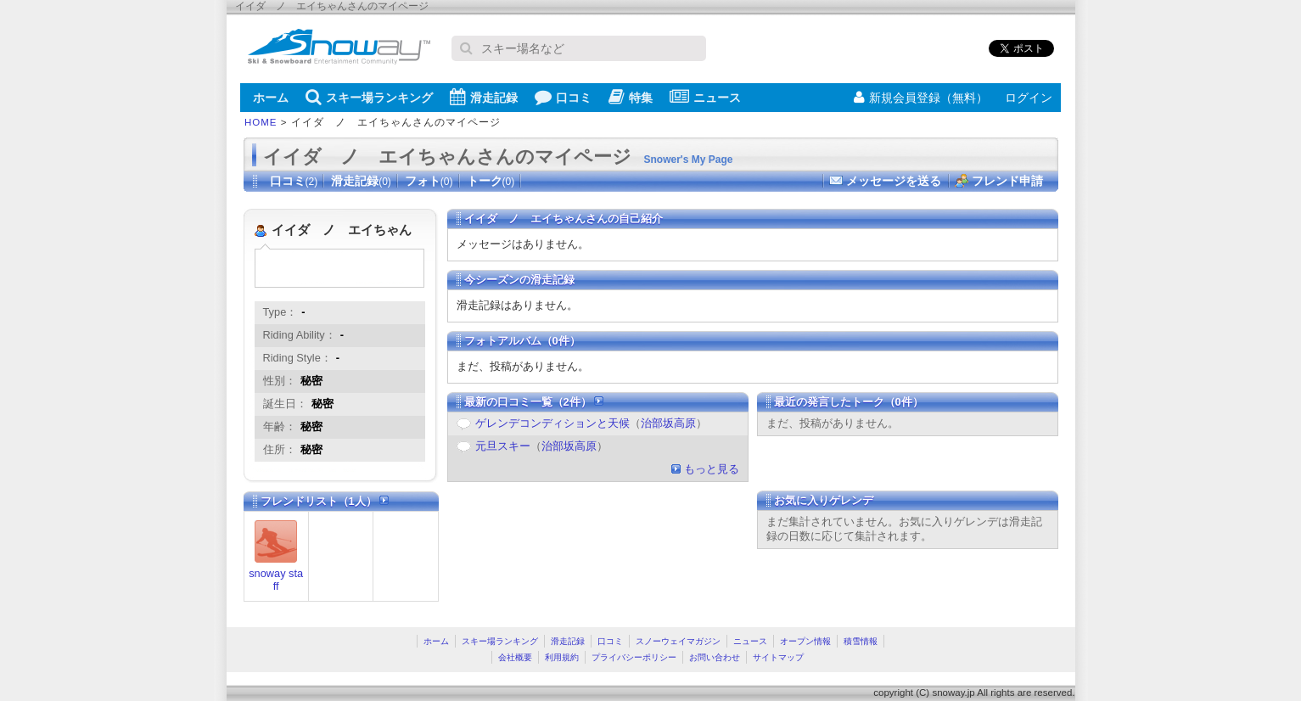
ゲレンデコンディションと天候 (552, 423)
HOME (261, 122)
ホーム (271, 97)
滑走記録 (484, 96)
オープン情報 (805, 641)
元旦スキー (502, 446)
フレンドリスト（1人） (325, 501)
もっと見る (711, 469)
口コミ (563, 96)
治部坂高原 (668, 423)
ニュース (705, 96)
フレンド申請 (1007, 181)
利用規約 (562, 657)
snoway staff (276, 579)
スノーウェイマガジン (678, 641)
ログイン (1028, 97)
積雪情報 (861, 641)
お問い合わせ (714, 657)
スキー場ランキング (369, 96)
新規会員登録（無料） (921, 97)
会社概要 (515, 657)
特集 (630, 96)
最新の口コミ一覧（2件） (534, 401)
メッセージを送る (893, 181)
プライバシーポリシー (634, 657)
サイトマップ (778, 657)
